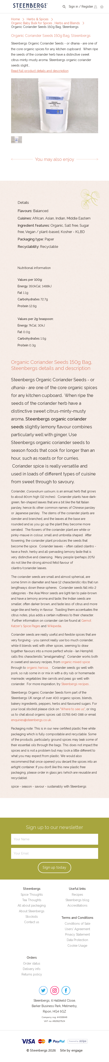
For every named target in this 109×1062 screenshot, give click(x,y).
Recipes (77, 894)
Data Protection (77, 940)
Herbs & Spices (38, 19)
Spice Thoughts (32, 894)
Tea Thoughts (31, 900)
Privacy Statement (77, 934)
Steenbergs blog (77, 900)
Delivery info (31, 969)
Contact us (31, 922)
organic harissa (37, 667)
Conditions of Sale (77, 923)
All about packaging (32, 905)
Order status (31, 963)
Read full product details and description (40, 71)
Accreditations (77, 905)
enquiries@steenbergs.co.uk (31, 720)
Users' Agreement (77, 929)
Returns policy (32, 974)
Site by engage (71, 1050)
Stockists (31, 916)
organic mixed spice (75, 662)
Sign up (54, 867)
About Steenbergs (31, 911)
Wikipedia (54, 626)
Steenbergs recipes (75, 684)
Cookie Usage (77, 945)
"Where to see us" (72, 709)
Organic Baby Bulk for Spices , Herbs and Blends (45, 23)
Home (15, 19)
